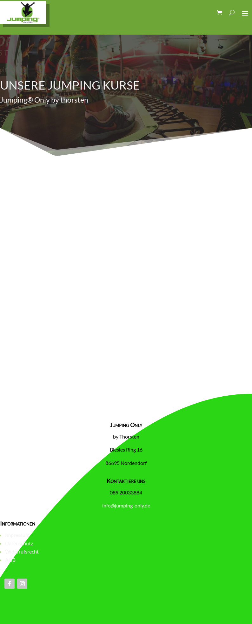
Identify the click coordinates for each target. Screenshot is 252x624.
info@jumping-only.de (126, 505)
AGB (10, 560)
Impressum (17, 535)
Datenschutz (19, 543)
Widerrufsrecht (22, 551)
